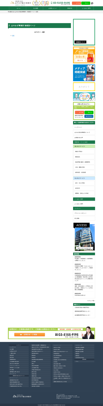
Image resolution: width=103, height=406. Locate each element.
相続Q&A (12, 355)
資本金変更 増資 (57, 363)
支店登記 (55, 361)
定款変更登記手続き (80, 357)
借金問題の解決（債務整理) (82, 162)
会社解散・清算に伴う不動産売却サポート (62, 379)
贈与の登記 (34, 371)
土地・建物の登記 (80, 167)
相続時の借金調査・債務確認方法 (39, 345)
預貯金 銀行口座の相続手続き (16, 384)
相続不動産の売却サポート (37, 351)
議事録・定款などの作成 (81, 193)
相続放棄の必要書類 (80, 347)
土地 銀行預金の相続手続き (82, 307)
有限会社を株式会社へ (58, 368)
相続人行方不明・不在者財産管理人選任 (40, 347)
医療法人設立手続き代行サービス (61, 351)
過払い (33, 363)
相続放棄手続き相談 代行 (37, 349)
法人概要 (35, 8)
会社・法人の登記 (80, 183)
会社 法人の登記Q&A (14, 363)
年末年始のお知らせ (80, 295)
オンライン (89, 116)
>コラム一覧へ (91, 300)
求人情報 (76, 218)
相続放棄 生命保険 (79, 351)
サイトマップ (13, 373)
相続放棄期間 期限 (79, 349)
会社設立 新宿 (57, 349)
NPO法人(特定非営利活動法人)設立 (61, 374)
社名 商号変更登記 (58, 355)
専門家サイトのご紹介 (14, 367)
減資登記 (77, 355)
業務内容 (69, 8)
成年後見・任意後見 (80, 172)
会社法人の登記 (57, 347)
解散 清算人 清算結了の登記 (60, 365)
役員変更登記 (56, 353)
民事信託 (34, 357)
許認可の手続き (57, 372)
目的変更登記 (56, 357)
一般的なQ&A (13, 353)
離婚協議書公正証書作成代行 (38, 384)
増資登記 (77, 353)
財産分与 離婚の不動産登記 (38, 382)
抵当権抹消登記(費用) (36, 378)
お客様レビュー (52, 8)
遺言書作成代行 (35, 353)
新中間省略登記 (35, 380)
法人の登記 (56, 370)
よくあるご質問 (86, 8)
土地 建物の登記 (35, 367)
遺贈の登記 (34, 375)
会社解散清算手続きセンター (82, 315)
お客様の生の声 (78, 137)
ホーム (18, 8)
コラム (77, 361)
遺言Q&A (12, 357)
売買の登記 (34, 373)
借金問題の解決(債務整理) (37, 359)
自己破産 (34, 361)
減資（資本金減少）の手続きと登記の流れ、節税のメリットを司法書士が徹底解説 (84, 287)
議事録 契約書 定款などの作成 (60, 381)
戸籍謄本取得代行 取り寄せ (16, 386)
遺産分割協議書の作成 (14, 382)
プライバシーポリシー (80, 213)
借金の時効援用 (35, 365)
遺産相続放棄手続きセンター (82, 311)
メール (78, 3)
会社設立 (77, 188)
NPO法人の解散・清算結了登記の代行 (62, 376)
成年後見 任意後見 (36, 386)
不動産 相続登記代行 (36, 369)
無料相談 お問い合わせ (15, 371)
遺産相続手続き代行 (14, 380)
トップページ (78, 127)
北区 (13, 35)
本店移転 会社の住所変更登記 (60, 359)
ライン (86, 3)
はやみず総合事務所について (82, 132)
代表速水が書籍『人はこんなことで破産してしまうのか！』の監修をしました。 (84, 267)
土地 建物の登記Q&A (14, 361)
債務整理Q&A (13, 359)
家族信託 (77, 156)
